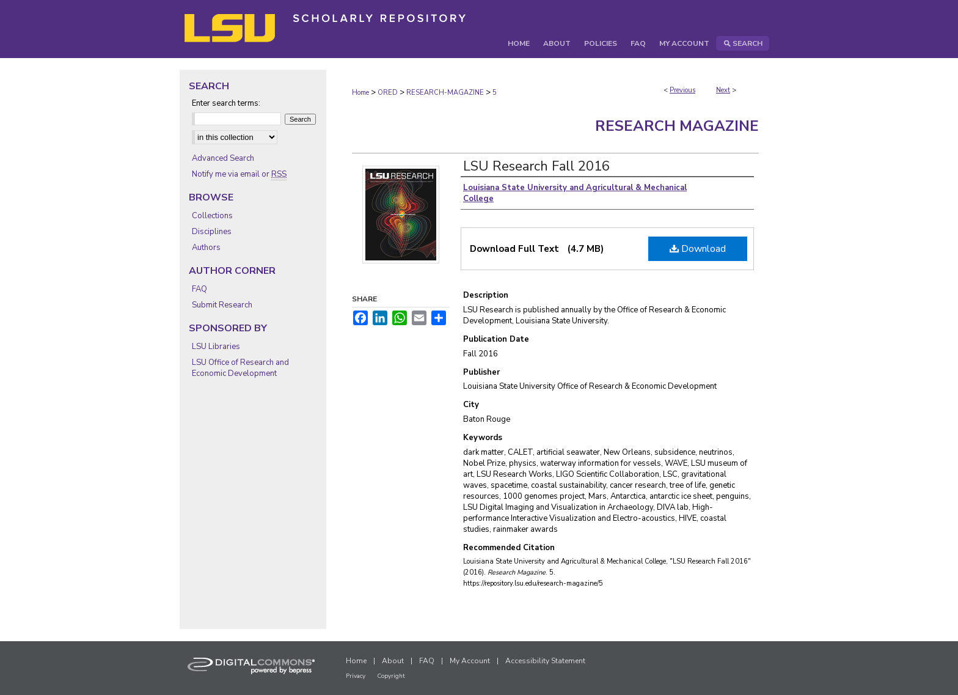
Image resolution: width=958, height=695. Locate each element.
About (393, 661)
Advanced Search (223, 158)
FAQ (199, 289)
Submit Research (222, 305)
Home (360, 92)
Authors (206, 247)
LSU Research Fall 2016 (536, 166)
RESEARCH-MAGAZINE (445, 92)
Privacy (355, 676)
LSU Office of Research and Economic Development (240, 368)
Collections (212, 215)
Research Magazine (677, 126)
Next (723, 90)
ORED (388, 92)
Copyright (391, 676)
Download (698, 249)
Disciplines (212, 231)
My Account (470, 661)
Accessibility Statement (545, 661)
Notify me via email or (239, 174)
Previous (682, 90)
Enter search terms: (226, 103)
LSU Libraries (216, 346)
